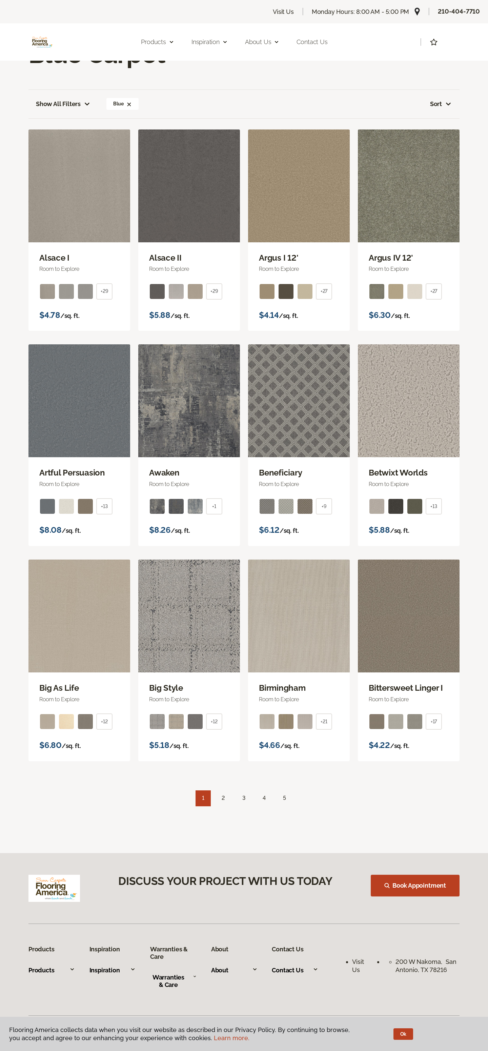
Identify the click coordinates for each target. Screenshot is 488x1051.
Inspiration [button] (209, 41)
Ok (403, 1034)
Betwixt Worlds (398, 473)
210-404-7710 (459, 11)
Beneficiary (280, 473)
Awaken (164, 473)
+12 (104, 721)
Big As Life (59, 688)
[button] (129, 104)
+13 (104, 506)
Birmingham (282, 688)
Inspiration (112, 970)
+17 (434, 721)
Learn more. (231, 1038)
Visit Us (283, 11)
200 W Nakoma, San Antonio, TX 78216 (425, 965)
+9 (324, 506)
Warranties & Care (174, 981)
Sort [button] (441, 104)
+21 (324, 721)
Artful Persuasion (72, 473)
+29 (104, 291)
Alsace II (165, 258)
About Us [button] (262, 41)
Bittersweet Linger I (406, 688)
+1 (214, 506)
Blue (122, 104)
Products (51, 970)
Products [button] (157, 41)
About (234, 970)
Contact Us (312, 41)
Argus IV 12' (391, 258)
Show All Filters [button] (63, 104)
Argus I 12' (278, 258)
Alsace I (54, 258)
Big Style (166, 688)
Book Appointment (415, 885)
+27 (324, 291)
